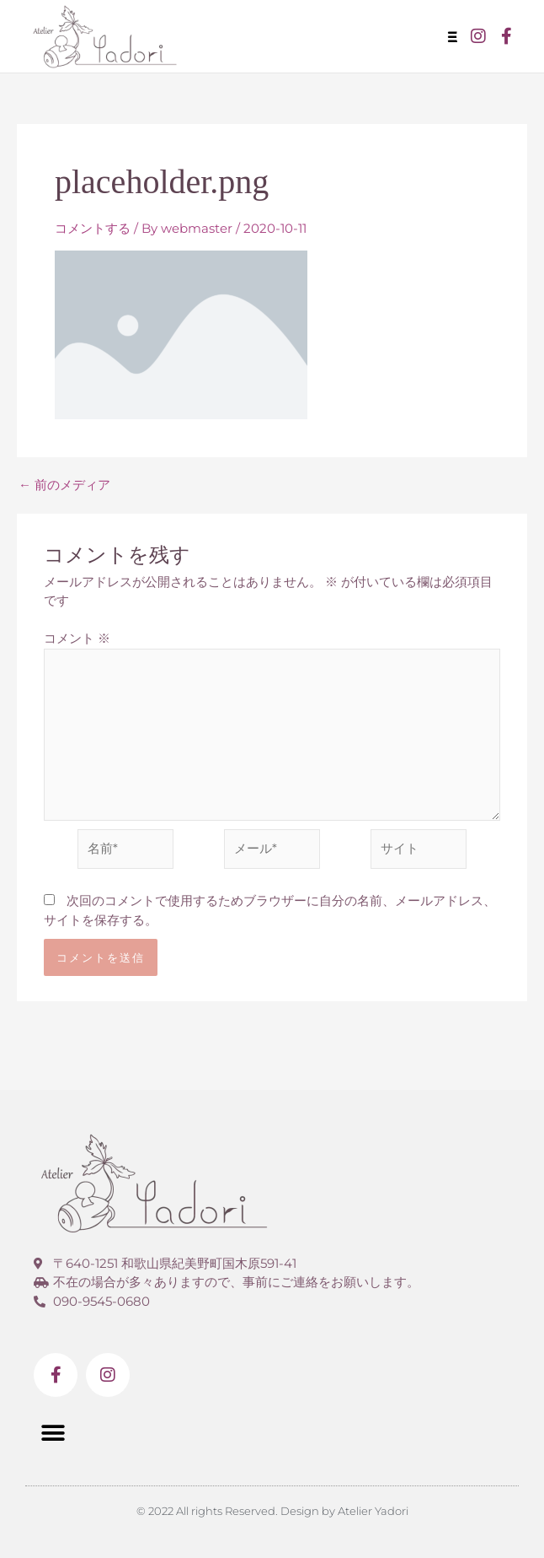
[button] (455, 36)
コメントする (93, 228)
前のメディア (64, 484)
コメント (77, 638)
